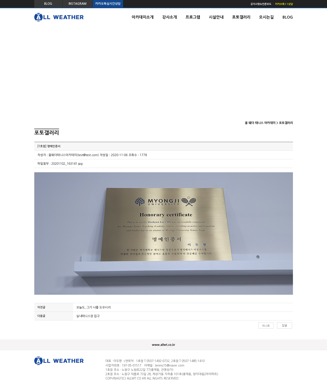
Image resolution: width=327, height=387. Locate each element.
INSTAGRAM (77, 3)
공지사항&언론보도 (260, 4)
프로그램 (193, 17)
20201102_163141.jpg (67, 163)
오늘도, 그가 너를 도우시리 (93, 307)
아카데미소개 (143, 17)
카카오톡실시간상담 (107, 3)
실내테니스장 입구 (88, 316)
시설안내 (216, 17)
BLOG (48, 3)
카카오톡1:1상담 (284, 4)
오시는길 (266, 17)
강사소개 (169, 17)
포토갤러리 (241, 17)
